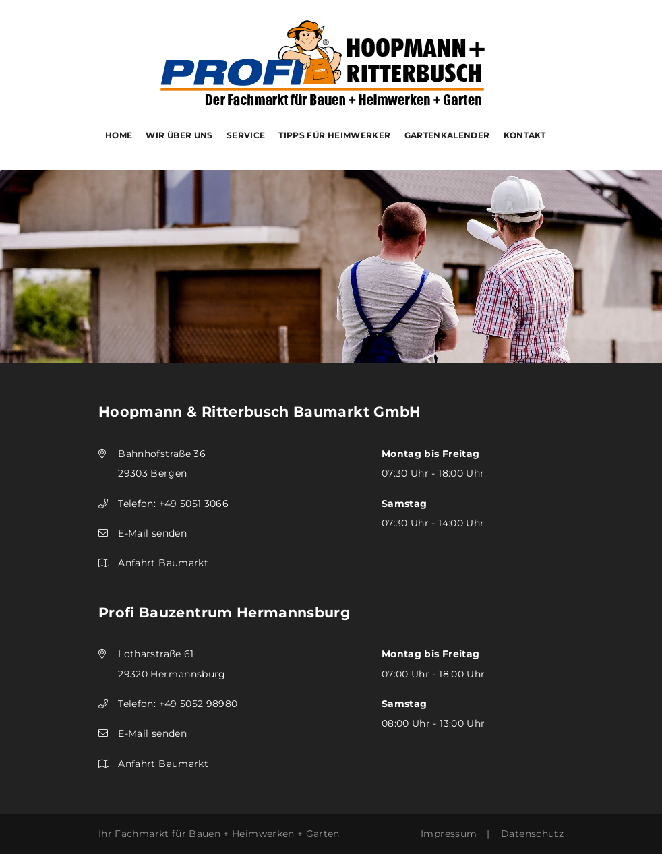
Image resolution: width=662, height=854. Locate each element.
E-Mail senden (152, 533)
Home (118, 135)
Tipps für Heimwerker (334, 135)
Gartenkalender (447, 135)
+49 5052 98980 (198, 704)
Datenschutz (532, 834)
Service (246, 135)
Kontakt (525, 135)
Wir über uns (179, 135)
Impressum (449, 834)
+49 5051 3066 (194, 503)
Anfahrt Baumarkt (163, 563)
